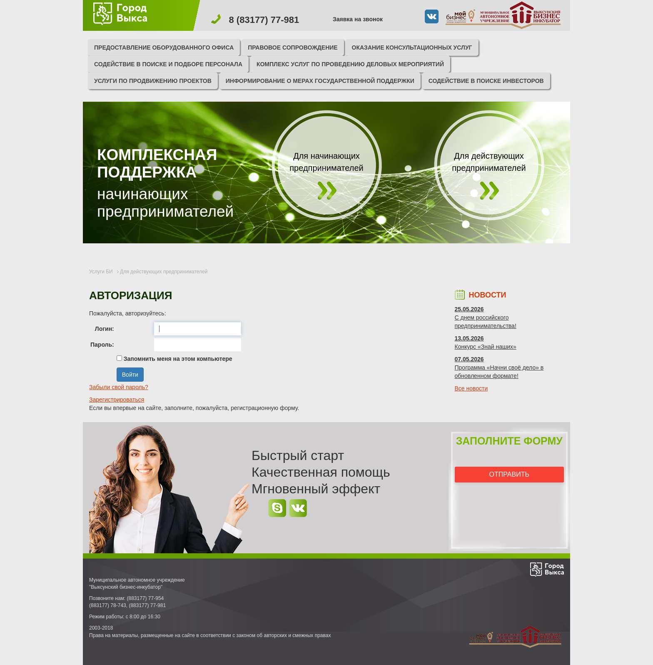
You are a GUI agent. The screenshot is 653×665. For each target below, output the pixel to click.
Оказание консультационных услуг (412, 47)
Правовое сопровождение (293, 47)
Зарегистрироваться (116, 399)
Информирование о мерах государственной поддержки (320, 81)
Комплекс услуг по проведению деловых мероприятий (350, 64)
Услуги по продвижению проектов (153, 81)
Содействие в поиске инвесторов (486, 81)
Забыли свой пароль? (118, 387)
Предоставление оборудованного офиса (164, 47)
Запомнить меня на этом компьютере (177, 358)
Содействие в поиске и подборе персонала (168, 64)
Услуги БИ (101, 272)
